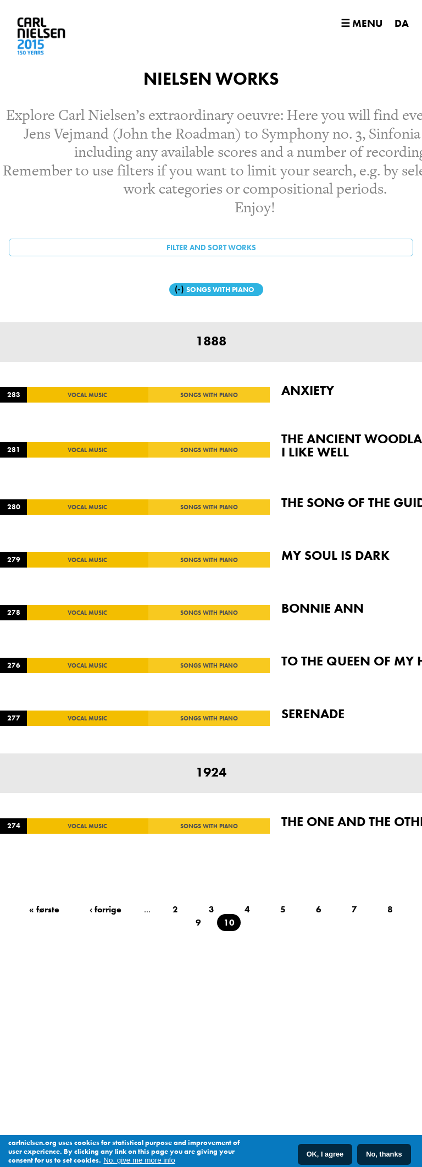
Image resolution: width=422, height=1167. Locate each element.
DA (402, 23)
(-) (181, 289)
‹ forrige (105, 909)
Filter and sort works (211, 247)
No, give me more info (139, 1161)
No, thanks (384, 1155)
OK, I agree (325, 1155)
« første (44, 909)
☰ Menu (361, 23)
